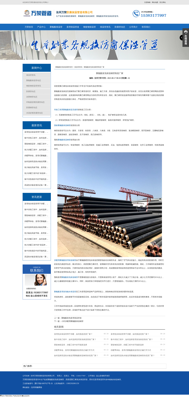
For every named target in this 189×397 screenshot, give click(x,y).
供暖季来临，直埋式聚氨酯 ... (36, 156)
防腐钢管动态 (31, 108)
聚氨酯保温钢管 (64, 140)
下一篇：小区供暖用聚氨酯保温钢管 (68, 321)
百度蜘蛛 (147, 2)
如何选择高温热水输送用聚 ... (36, 161)
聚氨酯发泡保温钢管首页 (64, 67)
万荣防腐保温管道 (30, 380)
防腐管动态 (120, 27)
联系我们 (146, 27)
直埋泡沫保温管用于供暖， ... (36, 132)
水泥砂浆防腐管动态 (34, 113)
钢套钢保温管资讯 (33, 86)
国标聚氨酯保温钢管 (62, 125)
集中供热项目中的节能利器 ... (36, 179)
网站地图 (155, 2)
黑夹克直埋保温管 (96, 380)
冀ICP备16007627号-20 (44, 383)
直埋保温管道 (73, 27)
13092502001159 (72, 383)
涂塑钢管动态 (31, 97)
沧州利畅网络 (36, 387)
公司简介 (133, 27)
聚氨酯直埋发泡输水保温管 (65, 292)
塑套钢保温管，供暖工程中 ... (36, 144)
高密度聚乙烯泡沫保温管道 (77, 380)
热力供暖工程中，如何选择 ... (36, 150)
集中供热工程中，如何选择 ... (36, 138)
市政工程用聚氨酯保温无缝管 (66, 110)
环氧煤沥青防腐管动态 (35, 102)
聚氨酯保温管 (56, 27)
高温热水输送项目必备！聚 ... (36, 185)
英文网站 (162, 2)
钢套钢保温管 (89, 27)
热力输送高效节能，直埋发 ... (36, 167)
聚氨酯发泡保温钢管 (69, 277)
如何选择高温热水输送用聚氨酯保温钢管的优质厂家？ (76, 356)
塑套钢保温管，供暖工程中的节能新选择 (70, 345)
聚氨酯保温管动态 (33, 80)
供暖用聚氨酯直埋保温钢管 (65, 260)
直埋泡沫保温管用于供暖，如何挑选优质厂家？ (73, 334)
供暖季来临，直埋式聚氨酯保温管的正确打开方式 (74, 350)
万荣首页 (29, 27)
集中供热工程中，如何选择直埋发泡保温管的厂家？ (75, 339)
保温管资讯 (105, 27)
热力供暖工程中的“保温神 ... (35, 173)
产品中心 (41, 27)
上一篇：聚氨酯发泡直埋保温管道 (68, 318)
